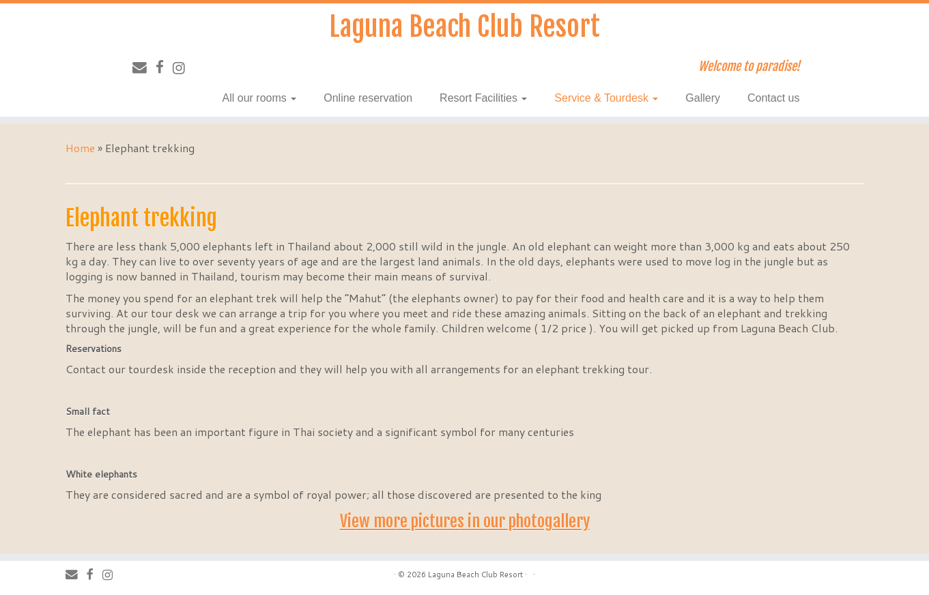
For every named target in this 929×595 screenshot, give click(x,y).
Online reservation (368, 98)
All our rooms (260, 98)
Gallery (702, 98)
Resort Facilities (483, 98)
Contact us (773, 98)
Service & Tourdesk (606, 98)
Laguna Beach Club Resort (464, 26)
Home (80, 148)
